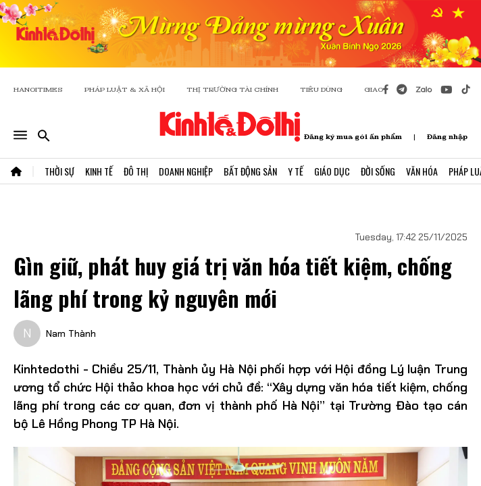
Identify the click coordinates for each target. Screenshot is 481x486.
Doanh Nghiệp (186, 171)
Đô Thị (136, 171)
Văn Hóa (422, 171)
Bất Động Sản (250, 171)
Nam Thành (71, 333)
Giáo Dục (332, 171)
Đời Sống (378, 171)
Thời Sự (59, 171)
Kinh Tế (99, 171)
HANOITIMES (38, 89)
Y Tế (295, 171)
